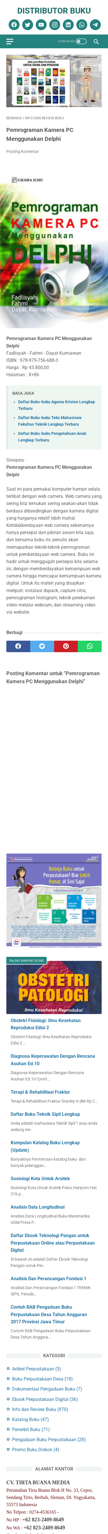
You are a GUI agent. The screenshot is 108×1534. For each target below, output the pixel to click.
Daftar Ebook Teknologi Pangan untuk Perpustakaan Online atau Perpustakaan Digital (53, 1243)
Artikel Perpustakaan (36, 1369)
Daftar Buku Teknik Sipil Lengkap (45, 1114)
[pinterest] (66, 646)
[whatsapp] (81, 24)
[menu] (9, 41)
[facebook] (13, 24)
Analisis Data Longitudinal (38, 1207)
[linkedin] (67, 24)
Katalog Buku (30, 1419)
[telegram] (94, 24)
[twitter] (27, 24)
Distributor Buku (54, 11)
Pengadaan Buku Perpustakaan (49, 1439)
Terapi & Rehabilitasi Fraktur (40, 1092)
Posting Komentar (22, 151)
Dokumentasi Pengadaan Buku (47, 1389)
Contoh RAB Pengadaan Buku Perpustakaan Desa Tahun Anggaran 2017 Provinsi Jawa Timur (49, 1314)
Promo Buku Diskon (35, 1449)
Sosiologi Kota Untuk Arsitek (40, 1178)
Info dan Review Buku (40, 1409)
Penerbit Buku (31, 1429)
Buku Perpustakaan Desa (42, 1379)
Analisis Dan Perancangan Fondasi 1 (48, 1278)
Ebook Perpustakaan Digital (45, 1399)
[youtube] (40, 24)
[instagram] (54, 24)
